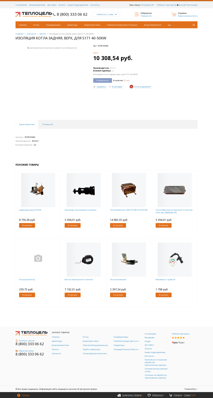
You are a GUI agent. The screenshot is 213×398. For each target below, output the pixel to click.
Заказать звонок (25, 340)
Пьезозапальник (118, 279)
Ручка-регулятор (27, 279)
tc (196, 389)
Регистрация (191, 5)
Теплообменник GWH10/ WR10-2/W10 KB (128, 210)
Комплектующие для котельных (122, 25)
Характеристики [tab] (27, 124)
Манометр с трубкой (165, 279)
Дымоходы (72, 25)
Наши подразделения (78, 5)
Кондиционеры (53, 25)
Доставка (51, 5)
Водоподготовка (92, 25)
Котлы (36, 25)
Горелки (23, 25)
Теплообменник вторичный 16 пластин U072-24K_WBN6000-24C (174, 211)
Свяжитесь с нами (106, 14)
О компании (21, 5)
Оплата (62, 5)
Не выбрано (147, 5)
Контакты (95, 5)
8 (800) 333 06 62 (72, 14)
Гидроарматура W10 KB (30, 210)
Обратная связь (25, 350)
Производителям (37, 5)
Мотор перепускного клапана (79, 279)
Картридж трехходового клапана (80, 210)
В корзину (27, 225)
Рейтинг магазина (180, 333)
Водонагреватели (152, 25)
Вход (181, 5)
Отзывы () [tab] (47, 124)
